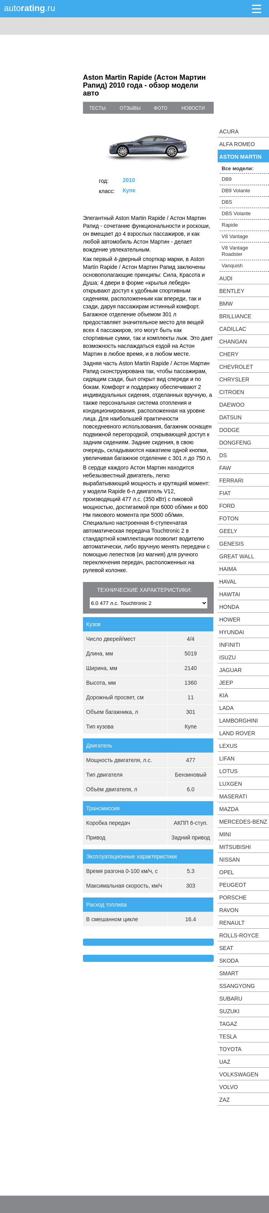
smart (229, 973)
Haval (228, 581)
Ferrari (231, 480)
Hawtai (229, 594)
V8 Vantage (235, 236)
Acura (229, 131)
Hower (230, 619)
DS (223, 455)
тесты (97, 108)
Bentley (232, 291)
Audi (225, 278)
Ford (227, 506)
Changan (233, 341)
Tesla (228, 1036)
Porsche (232, 897)
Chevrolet (236, 367)
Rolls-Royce (239, 935)
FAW (225, 468)
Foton (229, 518)
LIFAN (227, 758)
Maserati (233, 796)
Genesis (231, 544)
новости (193, 108)
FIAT (225, 493)
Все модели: (238, 168)
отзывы (130, 108)
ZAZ (224, 1100)
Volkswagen (238, 1074)
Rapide (230, 225)
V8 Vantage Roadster (235, 251)
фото (160, 108)
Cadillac (232, 329)
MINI (225, 834)
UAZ (224, 1062)
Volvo (228, 1087)
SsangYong (237, 986)
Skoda (229, 961)
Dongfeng (235, 442)
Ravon (229, 910)
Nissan (229, 859)
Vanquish (232, 266)
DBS (227, 202)
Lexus (228, 746)
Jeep (226, 683)
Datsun (230, 417)
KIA (223, 695)
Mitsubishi (235, 847)
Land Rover (237, 733)
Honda (229, 607)
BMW (226, 303)
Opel (226, 872)
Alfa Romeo (237, 144)
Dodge (229, 430)
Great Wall (236, 556)
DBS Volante (236, 213)
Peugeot (232, 885)
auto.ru (29, 8)
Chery (229, 354)
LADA (226, 708)
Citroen (231, 392)
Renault (232, 923)
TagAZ (228, 1024)
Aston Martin (240, 157)
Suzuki (229, 1011)
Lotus (228, 771)
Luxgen (230, 784)
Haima (228, 569)
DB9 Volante (236, 190)
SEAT (226, 948)
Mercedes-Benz (243, 822)
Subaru (230, 998)
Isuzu (227, 657)
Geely (228, 531)
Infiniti (229, 645)
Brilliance (235, 316)
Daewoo (232, 405)
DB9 (226, 179)
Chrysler (234, 379)
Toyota (230, 1049)
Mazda (229, 809)
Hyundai (231, 632)
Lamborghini (238, 720)
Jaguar (230, 670)
